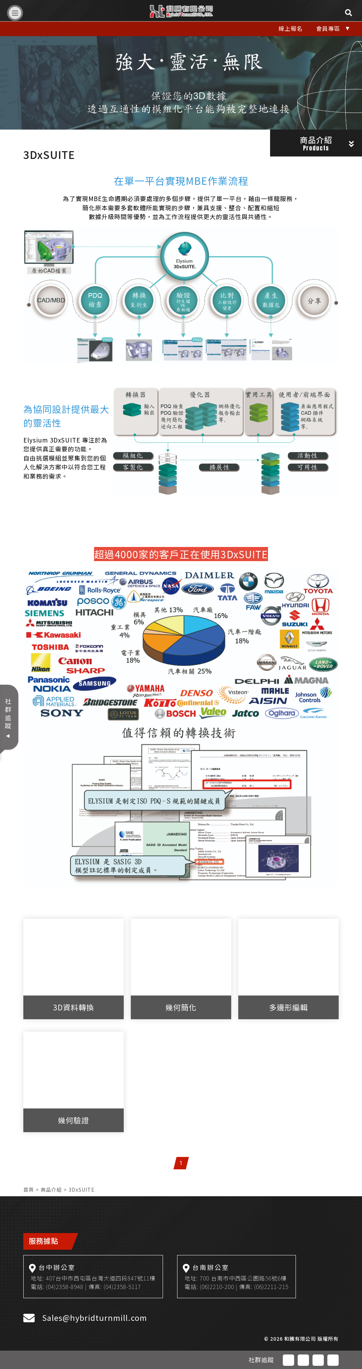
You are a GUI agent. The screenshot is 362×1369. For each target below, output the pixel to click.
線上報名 (291, 28)
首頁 (28, 1189)
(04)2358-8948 (64, 1286)
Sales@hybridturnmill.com (94, 1317)
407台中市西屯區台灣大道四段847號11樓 (101, 1278)
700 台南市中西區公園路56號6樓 (243, 1278)
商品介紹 (51, 1189)
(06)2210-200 (217, 1286)
